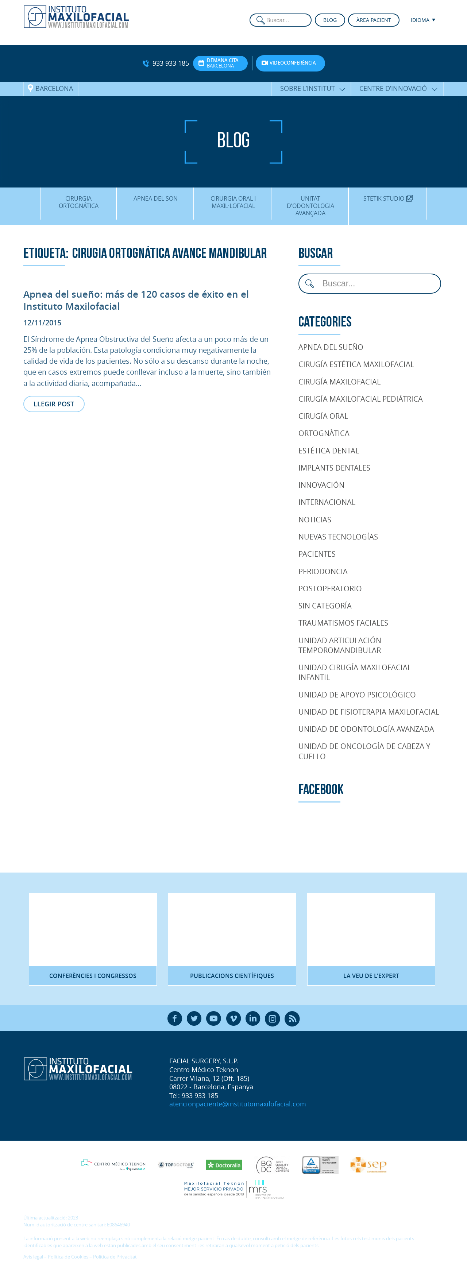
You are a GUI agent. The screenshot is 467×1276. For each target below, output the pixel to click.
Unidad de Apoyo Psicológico (357, 694)
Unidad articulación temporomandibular (339, 645)
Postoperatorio (330, 588)
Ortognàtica (324, 433)
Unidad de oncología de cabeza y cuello (364, 751)
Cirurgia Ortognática (79, 202)
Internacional (326, 502)
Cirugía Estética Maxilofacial (356, 364)
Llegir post (54, 403)
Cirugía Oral (323, 416)
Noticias (314, 519)
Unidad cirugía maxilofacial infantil (354, 672)
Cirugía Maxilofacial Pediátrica (360, 399)
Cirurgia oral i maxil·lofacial (233, 202)
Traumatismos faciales (343, 623)
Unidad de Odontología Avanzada (366, 729)
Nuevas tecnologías (338, 536)
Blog (330, 19)
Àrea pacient (373, 19)
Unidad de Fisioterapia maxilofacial (368, 712)
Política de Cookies (68, 1257)
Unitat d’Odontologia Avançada (310, 205)
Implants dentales (334, 468)
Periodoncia (323, 571)
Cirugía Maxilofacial (339, 381)
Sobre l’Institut (307, 88)
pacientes (317, 554)
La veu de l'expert (371, 976)
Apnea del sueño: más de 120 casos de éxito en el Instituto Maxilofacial (136, 300)
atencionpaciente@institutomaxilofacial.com (237, 1103)
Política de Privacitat (115, 1257)
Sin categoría (325, 605)
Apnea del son (156, 198)
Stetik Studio (388, 198)
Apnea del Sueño (330, 347)
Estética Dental (328, 450)
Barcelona (54, 88)
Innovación (321, 485)
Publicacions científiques (232, 976)
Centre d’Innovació (393, 88)
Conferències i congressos (92, 976)
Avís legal (33, 1257)
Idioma (420, 19)
